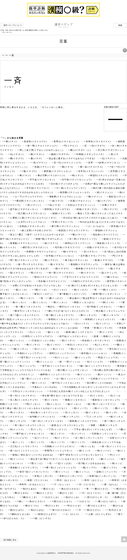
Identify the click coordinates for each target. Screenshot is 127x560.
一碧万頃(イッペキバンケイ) (32, 472)
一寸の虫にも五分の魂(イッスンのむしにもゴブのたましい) (78, 391)
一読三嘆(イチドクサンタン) (31, 213)
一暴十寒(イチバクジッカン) (64, 226)
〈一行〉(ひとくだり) (89, 493)
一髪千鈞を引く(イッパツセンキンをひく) (80, 455)
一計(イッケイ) (81, 323)
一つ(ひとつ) (83, 501)
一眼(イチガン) (36, 154)
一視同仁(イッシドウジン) (60, 353)
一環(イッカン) (59, 302)
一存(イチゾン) (33, 205)
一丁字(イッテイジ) (56, 429)
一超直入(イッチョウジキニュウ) (66, 425)
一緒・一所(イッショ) (68, 362)
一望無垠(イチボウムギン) (47, 239)
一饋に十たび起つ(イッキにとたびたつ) (67, 311)
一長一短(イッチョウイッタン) (29, 425)
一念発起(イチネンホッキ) (31, 226)
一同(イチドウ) (110, 209)
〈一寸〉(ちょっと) (59, 484)
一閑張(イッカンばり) (83, 302)
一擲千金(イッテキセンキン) (28, 434)
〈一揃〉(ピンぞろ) (40, 518)
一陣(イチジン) (94, 196)
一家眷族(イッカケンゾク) (71, 294)
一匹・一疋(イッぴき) (59, 463)
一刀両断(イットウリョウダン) (58, 446)
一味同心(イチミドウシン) (76, 243)
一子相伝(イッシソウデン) (28, 353)
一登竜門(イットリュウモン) (57, 450)
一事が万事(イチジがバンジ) (50, 175)
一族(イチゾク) (103, 201)
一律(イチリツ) (86, 273)
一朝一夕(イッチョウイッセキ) (47, 421)
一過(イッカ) (20, 290)
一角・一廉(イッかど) (51, 298)
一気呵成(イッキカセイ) (98, 307)
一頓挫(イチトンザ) (60, 213)
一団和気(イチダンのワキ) (56, 209)
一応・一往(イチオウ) (93, 146)
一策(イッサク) (52, 345)
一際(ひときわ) (20, 493)
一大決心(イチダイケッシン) (80, 205)
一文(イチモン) (89, 251)
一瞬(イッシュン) (43, 362)
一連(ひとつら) (31, 505)
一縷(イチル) (110, 277)
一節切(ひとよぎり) (45, 514)
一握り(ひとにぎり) (95, 505)
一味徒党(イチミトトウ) (107, 243)
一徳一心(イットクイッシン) (23, 450)
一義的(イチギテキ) (59, 154)
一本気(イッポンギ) (42, 476)
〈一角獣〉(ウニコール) (35, 480)
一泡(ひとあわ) (28, 489)
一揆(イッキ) (106, 302)
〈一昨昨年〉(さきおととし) (30, 484)
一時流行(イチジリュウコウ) (103, 175)
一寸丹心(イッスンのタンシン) (26, 391)
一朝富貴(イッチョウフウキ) (82, 421)
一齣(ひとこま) (28, 497)
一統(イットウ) (57, 442)
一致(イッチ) (110, 412)
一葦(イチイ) (9, 141)
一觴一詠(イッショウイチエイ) (93, 366)
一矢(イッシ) (39, 349)
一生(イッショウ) (94, 362)
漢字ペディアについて (12, 25)
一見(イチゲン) (38, 163)
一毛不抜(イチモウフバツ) (66, 247)
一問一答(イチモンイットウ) (23, 260)
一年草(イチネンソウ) (61, 222)
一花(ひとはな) (36, 510)
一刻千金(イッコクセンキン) (72, 336)
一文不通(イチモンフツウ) (92, 256)
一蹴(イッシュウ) (82, 357)
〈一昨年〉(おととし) (91, 480)
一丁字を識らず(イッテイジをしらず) (92, 429)
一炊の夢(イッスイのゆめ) (98, 383)
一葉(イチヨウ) (56, 264)
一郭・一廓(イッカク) (104, 290)
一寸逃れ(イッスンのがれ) (43, 387)
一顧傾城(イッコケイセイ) (78, 332)
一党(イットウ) (36, 442)
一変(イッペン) (61, 472)
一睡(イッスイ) (38, 383)
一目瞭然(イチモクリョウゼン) (40, 251)
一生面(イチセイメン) (79, 201)
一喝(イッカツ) (26, 298)
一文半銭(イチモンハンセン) (59, 256)
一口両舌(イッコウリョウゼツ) (37, 336)
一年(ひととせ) (72, 505)
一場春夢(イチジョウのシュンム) (64, 196)
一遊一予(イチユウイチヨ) (29, 264)
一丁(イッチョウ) (93, 417)
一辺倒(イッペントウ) (105, 472)
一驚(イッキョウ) (110, 315)
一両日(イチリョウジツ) (44, 277)
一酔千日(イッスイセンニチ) (65, 383)
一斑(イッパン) (16, 459)
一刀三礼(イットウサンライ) (23, 446)
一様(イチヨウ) (61, 268)
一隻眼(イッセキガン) (74, 400)
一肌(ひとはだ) (16, 510)
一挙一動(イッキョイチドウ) (59, 315)
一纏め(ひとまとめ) (19, 514)
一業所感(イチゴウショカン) (56, 171)
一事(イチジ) (24, 175)
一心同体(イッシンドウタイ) (103, 379)
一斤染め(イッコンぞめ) (41, 340)
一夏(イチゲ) (35, 158)
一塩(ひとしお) (71, 497)
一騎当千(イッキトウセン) (26, 311)
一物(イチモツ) (69, 251)
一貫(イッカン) (39, 302)
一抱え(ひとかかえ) (69, 489)
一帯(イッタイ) (16, 412)
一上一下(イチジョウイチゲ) (27, 196)
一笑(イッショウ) (26, 366)
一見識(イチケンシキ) (43, 167)
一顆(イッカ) (39, 290)
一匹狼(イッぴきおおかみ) (90, 463)
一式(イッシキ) (94, 349)
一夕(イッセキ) (95, 396)
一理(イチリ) (35, 273)
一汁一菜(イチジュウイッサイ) (70, 188)
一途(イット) (17, 442)
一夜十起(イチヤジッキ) (75, 260)
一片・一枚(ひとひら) (88, 510)
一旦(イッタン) (71, 412)
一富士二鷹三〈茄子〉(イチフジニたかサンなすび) (36, 234)
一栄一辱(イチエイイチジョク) (41, 146)
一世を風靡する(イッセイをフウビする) (61, 396)
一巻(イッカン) (18, 302)
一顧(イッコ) (52, 332)
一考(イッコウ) (105, 332)
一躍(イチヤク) (50, 260)
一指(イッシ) (75, 349)
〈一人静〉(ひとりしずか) (97, 514)
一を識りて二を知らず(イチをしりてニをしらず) (92, 285)
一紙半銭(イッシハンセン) (93, 353)
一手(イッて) (35, 429)
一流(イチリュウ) (108, 273)
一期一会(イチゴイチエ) (90, 167)
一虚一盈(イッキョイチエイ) (23, 315)
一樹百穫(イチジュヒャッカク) (74, 192)
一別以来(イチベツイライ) (104, 234)
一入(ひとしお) (50, 497)
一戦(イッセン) (53, 404)
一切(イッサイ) (67, 340)
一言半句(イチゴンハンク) (89, 171)
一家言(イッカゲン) (42, 294)
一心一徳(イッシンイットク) (69, 379)
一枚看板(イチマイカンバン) (23, 243)
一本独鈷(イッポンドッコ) (101, 476)
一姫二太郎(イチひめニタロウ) (36, 230)
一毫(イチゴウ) (28, 171)
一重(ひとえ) (47, 489)
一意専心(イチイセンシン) (65, 141)
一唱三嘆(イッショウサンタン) (71, 370)
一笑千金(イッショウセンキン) (56, 366)
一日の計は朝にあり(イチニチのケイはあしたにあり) (89, 218)
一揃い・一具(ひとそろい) (30, 501)
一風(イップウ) (88, 467)
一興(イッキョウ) (87, 315)
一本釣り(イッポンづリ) (69, 476)
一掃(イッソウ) (100, 408)
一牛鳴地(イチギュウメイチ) (89, 154)
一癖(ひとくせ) (65, 493)
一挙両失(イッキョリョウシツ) (62, 319)
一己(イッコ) (34, 332)
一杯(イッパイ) (103, 450)
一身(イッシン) (83, 374)
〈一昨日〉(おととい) (64, 480)
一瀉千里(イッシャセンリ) (31, 357)
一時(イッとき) (87, 446)
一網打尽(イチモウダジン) (34, 247)
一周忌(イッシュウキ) (107, 357)
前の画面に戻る (9, 540)
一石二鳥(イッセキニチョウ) (23, 400)
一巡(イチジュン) (103, 192)
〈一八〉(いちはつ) (94, 226)
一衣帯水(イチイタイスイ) (97, 141)
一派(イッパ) (83, 450)
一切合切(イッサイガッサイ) (95, 340)
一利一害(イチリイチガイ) (60, 273)
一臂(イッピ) (34, 463)
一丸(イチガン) (16, 154)
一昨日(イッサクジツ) (76, 345)
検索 (120, 25)
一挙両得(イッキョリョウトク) (99, 319)
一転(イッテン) (60, 438)
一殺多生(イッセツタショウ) (105, 400)
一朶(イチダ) (53, 205)
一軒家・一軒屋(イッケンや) (97, 328)
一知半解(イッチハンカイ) (41, 417)
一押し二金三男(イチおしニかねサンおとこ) (40, 150)
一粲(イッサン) (19, 349)
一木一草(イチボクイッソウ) (82, 239)
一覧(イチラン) (16, 273)
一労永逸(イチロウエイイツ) (51, 281)
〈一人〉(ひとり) (70, 514)
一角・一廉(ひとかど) (96, 489)
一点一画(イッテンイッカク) (88, 438)
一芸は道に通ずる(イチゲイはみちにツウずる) (70, 158)
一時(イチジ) (76, 175)
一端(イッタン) (91, 412)
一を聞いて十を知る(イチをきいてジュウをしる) (35, 285)
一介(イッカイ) (59, 290)
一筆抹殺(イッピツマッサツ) (23, 467)
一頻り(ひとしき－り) (96, 497)
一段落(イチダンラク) (85, 209)
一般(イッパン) (106, 459)
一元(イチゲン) (107, 158)
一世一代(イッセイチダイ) (21, 396)
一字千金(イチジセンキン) (41, 180)
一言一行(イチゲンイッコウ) (66, 163)
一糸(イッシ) (57, 349)
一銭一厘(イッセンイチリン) (100, 404)
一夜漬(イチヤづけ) (103, 260)
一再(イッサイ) (32, 345)
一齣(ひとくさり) (43, 493)
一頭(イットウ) (77, 442)
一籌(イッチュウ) (69, 417)
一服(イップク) (109, 467)
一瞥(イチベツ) (77, 234)
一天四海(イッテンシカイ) (103, 434)
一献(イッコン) (16, 340)
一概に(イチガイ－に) (79, 150)
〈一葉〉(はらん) (108, 484)
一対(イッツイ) (16, 429)
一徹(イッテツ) (56, 434)
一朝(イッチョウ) (17, 421)
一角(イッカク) (80, 290)
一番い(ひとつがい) (105, 501)
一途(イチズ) (56, 201)
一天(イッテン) (77, 434)
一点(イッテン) (40, 438)
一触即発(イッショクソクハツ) (54, 374)
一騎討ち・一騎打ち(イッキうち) (63, 307)
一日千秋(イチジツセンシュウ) (76, 180)
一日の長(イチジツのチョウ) (63, 184)
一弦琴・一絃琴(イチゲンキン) (103, 163)
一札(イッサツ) (100, 345)
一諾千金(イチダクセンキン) (23, 209)
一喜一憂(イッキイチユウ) (27, 307)
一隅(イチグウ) (16, 158)
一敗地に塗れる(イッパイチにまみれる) (31, 455)
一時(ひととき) (51, 505)
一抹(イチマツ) (50, 243)
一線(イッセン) (73, 404)
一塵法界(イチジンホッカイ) (28, 201)
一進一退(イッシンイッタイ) (34, 379)
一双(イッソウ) (80, 408)
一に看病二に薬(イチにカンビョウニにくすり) (32, 218)
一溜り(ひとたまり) (61, 501)
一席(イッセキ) (50, 400)
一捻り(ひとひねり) (60, 510)
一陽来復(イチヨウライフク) (88, 268)
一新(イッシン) (103, 374)
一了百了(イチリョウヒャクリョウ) (80, 277)
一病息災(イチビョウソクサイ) (72, 230)
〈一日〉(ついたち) (84, 484)
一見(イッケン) (102, 323)
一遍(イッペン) (81, 472)
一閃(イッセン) (31, 404)
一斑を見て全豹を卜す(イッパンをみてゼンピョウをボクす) (61, 459)
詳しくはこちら (7, 32)
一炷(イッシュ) (59, 357)
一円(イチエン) (70, 146)
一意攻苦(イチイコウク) (34, 141)
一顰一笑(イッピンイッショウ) (59, 467)
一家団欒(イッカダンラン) (105, 294)
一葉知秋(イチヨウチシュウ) (83, 264)
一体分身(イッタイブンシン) (43, 412)
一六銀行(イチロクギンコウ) (85, 281)
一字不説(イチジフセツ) (36, 188)
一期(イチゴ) (66, 167)
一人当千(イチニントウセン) (31, 222)
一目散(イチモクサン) (96, 247)
